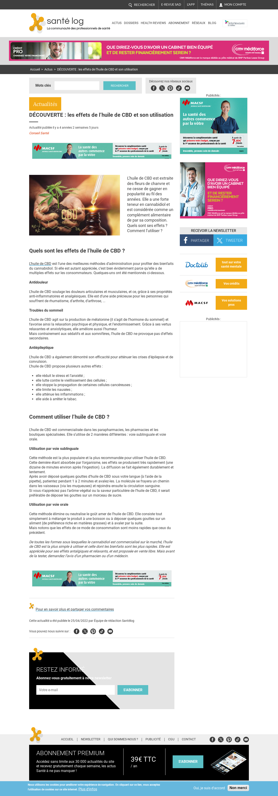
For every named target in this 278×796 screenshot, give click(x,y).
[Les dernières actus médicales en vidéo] (213, 376)
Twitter (162, 87)
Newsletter (90, 739)
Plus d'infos (87, 789)
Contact (189, 739)
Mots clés (43, 85)
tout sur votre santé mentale (231, 264)
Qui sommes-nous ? (123, 739)
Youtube (110, 631)
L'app (191, 4)
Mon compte (235, 4)
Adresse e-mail (48, 683)
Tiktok (179, 87)
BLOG (212, 23)
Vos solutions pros (231, 303)
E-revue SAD (171, 4)
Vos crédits (231, 284)
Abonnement (178, 23)
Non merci (238, 788)
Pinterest (171, 87)
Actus (117, 23)
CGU (171, 739)
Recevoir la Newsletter (213, 231)
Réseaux (198, 23)
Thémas (207, 4)
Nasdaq (229, 20)
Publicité (153, 739)
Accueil (35, 69)
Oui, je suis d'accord (209, 788)
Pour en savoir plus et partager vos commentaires (75, 609)
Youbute (188, 87)
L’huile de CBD (40, 264)
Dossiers (131, 23)
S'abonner (132, 690)
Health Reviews (153, 23)
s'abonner (188, 761)
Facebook (154, 87)
